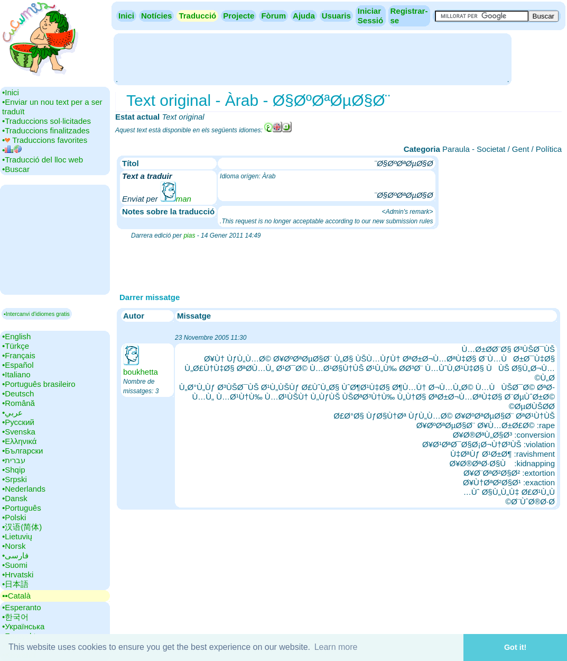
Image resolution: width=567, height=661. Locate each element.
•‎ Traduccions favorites (44, 139)
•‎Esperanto (21, 607)
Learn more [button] (336, 646)
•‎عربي (12, 412)
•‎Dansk (14, 498)
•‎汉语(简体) (22, 526)
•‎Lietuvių (17, 536)
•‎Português (21, 507)
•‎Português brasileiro (39, 383)
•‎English (16, 336)
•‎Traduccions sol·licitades (46, 120)
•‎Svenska (18, 431)
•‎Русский (18, 422)
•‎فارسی (15, 555)
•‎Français (18, 355)
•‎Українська (23, 626)
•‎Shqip (13, 469)
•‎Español (17, 364)
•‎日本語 (15, 583)
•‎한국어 (15, 616)
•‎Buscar (16, 169)
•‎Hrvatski (17, 574)
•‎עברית (13, 460)
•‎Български (22, 450)
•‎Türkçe (15, 345)
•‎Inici (10, 92)
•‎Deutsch (18, 393)
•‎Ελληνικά (19, 441)
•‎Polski (14, 517)
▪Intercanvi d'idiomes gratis (37, 314)
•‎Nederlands (23, 488)
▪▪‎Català (16, 595)
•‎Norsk (13, 545)
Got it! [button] (515, 647)
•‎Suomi (14, 564)
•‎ (12, 150)
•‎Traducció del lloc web (42, 159)
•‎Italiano (16, 374)
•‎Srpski (14, 479)
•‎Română (18, 403)
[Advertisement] (312, 58)
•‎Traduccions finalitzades (46, 130)
